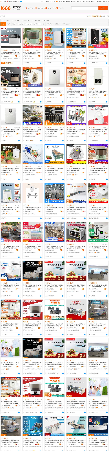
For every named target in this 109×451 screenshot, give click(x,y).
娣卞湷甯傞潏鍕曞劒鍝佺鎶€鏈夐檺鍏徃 (6, 405)
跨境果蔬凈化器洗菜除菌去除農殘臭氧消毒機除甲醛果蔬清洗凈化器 (98, 130)
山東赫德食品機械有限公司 (72, 327)
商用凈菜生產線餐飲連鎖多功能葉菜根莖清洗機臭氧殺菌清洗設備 (32, 130)
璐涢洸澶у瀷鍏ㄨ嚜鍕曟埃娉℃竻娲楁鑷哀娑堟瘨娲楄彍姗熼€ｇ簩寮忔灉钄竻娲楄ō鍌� (32, 363)
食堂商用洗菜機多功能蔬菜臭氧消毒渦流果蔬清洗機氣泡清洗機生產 (10, 247)
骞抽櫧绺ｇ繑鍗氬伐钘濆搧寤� (94, 405)
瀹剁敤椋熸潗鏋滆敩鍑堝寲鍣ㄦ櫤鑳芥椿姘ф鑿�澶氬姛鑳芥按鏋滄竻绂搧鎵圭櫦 (10, 53)
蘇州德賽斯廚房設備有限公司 (72, 211)
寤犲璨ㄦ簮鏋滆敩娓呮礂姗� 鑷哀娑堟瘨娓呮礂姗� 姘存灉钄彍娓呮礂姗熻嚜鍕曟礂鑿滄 (98, 441)
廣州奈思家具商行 (5, 211)
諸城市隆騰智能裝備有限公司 (50, 250)
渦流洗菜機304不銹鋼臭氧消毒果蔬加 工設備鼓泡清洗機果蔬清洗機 (76, 208)
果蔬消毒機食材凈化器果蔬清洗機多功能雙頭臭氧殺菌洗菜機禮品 (98, 208)
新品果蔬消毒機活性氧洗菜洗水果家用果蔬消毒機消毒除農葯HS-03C (54, 91)
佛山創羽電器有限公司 (28, 172)
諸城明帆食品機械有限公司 (28, 133)
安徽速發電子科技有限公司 (6, 172)
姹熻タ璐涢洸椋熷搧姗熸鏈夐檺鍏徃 (28, 366)
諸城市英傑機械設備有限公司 (72, 133)
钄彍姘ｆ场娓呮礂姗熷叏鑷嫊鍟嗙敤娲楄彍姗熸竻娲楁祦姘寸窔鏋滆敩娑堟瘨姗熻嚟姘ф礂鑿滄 (98, 363)
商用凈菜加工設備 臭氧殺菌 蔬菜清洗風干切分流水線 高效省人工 (76, 130)
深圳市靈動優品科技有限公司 (6, 327)
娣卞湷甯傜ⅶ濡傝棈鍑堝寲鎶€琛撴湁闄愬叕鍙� (72, 366)
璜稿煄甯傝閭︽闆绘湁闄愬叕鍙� (94, 444)
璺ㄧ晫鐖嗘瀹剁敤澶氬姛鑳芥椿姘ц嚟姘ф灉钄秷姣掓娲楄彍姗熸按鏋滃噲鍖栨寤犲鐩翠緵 (98, 402)
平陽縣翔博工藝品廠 (6, 366)
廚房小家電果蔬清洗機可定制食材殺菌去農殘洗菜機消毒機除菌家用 (32, 91)
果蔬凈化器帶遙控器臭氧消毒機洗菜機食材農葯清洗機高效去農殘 (98, 247)
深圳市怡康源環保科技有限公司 (28, 56)
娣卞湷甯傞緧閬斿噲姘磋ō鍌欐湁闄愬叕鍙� (50, 366)
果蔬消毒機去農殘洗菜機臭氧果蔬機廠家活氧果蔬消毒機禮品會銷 (32, 324)
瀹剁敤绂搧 (4, 58)
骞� (18, 56)
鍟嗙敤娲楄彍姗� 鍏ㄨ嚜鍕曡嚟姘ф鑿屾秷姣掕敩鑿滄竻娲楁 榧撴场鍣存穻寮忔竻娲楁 (76, 402)
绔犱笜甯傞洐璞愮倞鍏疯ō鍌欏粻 (6, 444)
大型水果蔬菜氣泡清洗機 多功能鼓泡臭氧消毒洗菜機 (54, 208)
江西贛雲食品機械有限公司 (28, 289)
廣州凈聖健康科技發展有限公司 (6, 95)
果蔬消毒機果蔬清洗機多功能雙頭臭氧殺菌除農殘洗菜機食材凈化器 (76, 53)
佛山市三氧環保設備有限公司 (72, 172)
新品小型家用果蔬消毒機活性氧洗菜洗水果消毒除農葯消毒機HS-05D (98, 91)
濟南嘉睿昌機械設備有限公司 (94, 289)
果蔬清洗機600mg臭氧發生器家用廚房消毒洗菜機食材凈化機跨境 (54, 53)
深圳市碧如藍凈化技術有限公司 (72, 289)
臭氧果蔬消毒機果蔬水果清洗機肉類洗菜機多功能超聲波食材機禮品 (98, 169)
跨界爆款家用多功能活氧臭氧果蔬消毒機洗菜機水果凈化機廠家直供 (10, 363)
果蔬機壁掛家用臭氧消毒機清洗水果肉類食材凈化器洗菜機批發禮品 (32, 208)
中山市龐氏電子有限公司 (72, 56)
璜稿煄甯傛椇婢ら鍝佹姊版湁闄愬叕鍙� (28, 444)
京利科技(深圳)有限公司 (94, 250)
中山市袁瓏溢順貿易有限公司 (28, 211)
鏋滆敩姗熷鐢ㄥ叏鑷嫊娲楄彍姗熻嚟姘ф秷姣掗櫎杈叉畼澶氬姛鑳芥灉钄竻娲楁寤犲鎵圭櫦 (54, 363)
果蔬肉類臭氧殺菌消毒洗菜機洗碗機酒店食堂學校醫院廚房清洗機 (98, 324)
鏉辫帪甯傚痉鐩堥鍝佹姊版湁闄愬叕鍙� (50, 405)
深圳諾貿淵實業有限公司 (6, 289)
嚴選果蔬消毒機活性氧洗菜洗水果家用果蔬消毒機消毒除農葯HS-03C (10, 130)
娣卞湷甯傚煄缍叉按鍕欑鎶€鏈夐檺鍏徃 (6, 56)
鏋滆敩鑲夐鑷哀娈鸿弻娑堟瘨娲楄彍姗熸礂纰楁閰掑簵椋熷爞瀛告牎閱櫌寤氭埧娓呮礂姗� (10, 441)
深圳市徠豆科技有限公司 (94, 172)
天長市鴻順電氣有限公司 (50, 95)
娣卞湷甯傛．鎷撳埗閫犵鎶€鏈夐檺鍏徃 (28, 405)
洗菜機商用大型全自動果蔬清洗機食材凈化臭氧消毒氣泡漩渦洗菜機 (54, 247)
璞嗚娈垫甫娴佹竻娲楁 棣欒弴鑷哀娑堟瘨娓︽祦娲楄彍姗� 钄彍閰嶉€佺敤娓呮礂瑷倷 (32, 441)
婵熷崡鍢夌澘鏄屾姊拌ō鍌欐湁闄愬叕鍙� (94, 366)
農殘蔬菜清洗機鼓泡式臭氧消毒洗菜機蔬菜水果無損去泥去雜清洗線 (54, 324)
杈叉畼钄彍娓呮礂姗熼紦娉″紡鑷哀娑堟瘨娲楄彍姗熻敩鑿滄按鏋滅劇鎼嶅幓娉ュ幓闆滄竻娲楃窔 (54, 402)
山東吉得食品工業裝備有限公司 (50, 172)
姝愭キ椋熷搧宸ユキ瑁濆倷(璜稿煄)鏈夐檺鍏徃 (72, 444)
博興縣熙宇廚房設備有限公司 (28, 250)
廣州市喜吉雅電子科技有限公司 (94, 133)
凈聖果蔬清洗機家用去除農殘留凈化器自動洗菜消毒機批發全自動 (10, 91)
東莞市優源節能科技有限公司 (50, 56)
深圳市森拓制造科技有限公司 (28, 327)
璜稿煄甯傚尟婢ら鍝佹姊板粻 (50, 444)
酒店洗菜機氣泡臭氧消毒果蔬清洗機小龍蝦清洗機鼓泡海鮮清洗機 (32, 247)
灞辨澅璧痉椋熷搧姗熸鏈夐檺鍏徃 (72, 405)
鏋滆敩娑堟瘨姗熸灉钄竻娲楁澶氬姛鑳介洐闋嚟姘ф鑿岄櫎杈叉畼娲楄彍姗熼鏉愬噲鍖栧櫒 (10, 402)
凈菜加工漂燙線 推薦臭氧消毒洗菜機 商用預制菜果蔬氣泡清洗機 (54, 169)
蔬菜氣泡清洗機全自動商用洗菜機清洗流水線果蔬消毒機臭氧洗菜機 (98, 286)
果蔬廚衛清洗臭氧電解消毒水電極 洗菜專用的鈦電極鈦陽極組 (54, 130)
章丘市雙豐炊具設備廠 (94, 327)
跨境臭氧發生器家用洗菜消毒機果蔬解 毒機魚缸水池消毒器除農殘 (98, 53)
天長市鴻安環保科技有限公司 (94, 95)
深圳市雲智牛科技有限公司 (94, 211)
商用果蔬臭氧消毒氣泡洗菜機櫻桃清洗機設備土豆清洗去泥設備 (32, 169)
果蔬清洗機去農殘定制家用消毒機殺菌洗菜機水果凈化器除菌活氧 (76, 91)
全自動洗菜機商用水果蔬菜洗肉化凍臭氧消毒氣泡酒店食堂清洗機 (76, 247)
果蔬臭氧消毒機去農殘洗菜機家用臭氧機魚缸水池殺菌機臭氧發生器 (10, 169)
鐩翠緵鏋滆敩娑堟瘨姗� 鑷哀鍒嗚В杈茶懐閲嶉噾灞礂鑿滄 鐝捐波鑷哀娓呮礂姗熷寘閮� (76, 441)
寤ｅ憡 (18, 54)
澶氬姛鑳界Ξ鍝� (12, 58)
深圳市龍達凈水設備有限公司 (50, 289)
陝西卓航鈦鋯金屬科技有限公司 (50, 133)
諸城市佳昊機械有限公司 (6, 250)
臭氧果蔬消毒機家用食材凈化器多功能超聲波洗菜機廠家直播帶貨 (32, 53)
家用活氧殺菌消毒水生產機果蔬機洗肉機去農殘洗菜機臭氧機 (76, 169)
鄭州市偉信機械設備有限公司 (50, 211)
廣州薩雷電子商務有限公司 (72, 250)
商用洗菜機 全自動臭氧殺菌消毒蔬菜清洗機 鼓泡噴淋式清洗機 (76, 324)
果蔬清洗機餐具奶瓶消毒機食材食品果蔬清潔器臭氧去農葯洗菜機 (10, 286)
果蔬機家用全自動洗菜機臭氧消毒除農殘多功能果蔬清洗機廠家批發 (54, 286)
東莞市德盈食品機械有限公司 (50, 327)
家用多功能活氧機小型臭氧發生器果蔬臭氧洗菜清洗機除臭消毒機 (10, 208)
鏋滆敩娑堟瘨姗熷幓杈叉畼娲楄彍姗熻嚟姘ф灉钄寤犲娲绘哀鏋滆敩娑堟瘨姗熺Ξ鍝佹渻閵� (32, 402)
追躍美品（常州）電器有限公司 (94, 56)
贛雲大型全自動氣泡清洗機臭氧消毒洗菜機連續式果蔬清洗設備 (32, 286)
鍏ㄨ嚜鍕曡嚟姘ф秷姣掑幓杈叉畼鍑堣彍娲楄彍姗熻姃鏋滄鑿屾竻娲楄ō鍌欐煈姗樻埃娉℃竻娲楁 (54, 441)
